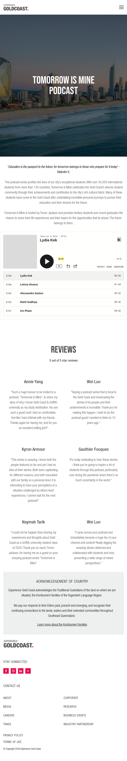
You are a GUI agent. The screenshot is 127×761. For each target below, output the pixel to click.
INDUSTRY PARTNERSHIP (79, 724)
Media (7, 706)
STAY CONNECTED (15, 662)
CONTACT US (11, 686)
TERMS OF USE (12, 742)
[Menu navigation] (121, 7)
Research (70, 706)
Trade (7, 724)
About (7, 698)
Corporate (71, 698)
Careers (8, 715)
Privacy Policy (13, 735)
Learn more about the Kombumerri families (62, 625)
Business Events (75, 715)
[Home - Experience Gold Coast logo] (16, 7)
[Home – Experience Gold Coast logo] (18, 643)
